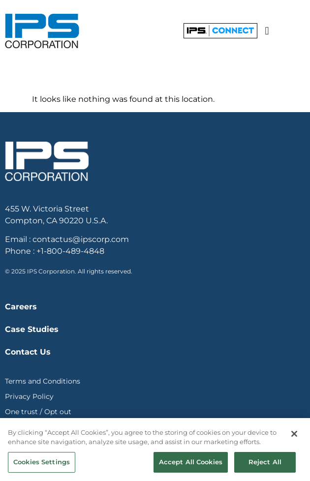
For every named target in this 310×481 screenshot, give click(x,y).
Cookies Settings (41, 464)
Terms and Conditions (42, 381)
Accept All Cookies (190, 464)
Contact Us (28, 352)
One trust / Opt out (38, 411)
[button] (267, 31)
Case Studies (32, 329)
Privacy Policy (29, 396)
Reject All (264, 464)
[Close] (294, 436)
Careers (21, 306)
